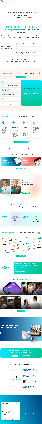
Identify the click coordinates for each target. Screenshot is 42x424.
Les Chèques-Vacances (26, 401)
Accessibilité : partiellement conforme (28, 413)
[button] (1, 186)
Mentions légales (25, 416)
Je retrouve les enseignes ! (14, 219)
